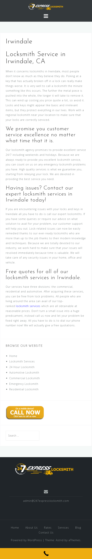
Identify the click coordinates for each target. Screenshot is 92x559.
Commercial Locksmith (24, 378)
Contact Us (46, 532)
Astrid (60, 540)
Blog (78, 527)
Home (13, 356)
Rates (48, 527)
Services (63, 527)
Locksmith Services (22, 361)
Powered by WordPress (26, 540)
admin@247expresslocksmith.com (46, 501)
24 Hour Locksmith (22, 367)
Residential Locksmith (24, 389)
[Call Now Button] (46, 553)
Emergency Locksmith (23, 384)
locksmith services (28, 306)
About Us (31, 527)
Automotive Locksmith (24, 372)
